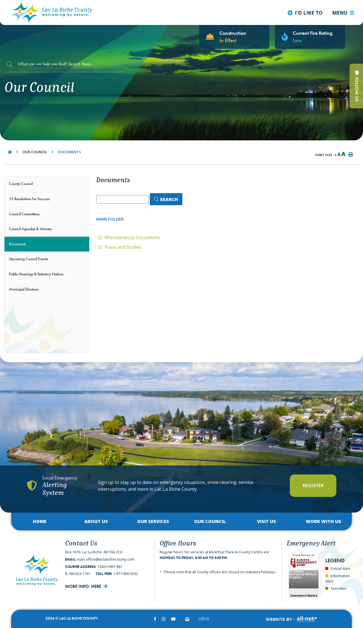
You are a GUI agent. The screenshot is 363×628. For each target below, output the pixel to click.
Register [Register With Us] (313, 485)
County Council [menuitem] (21, 183)
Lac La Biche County (51, 12)
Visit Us (266, 521)
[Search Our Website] (64, 64)
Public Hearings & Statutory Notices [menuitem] (36, 274)
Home (40, 521)
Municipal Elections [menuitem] (24, 289)
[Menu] (343, 12)
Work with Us (323, 521)
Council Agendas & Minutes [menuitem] (30, 228)
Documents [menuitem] (17, 243)
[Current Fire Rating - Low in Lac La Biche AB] (310, 37)
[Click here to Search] (166, 199)
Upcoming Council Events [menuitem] (28, 258)
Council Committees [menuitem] (24, 213)
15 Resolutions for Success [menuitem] (29, 198)
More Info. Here (83, 586)
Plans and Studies (120, 247)
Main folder (110, 219)
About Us (96, 521)
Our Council (34, 151)
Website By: (291, 619)
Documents (69, 151)
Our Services (153, 521)
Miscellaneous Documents (129, 237)
